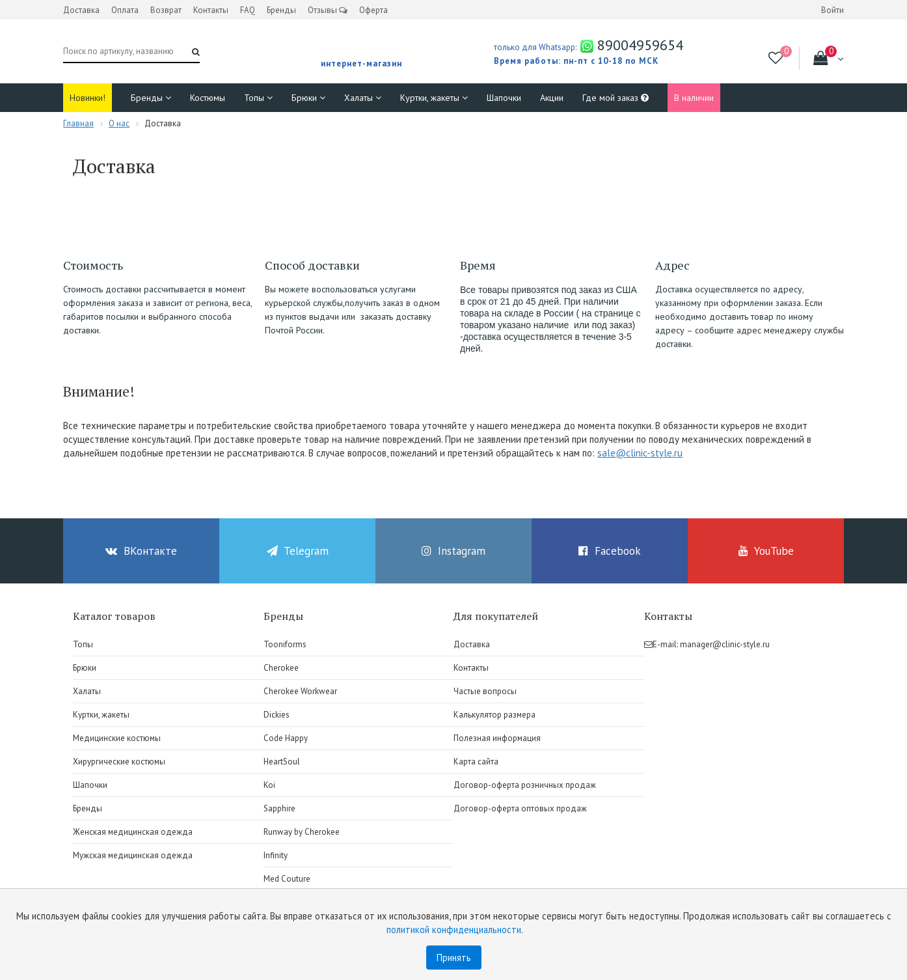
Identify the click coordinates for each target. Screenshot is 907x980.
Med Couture (287, 878)
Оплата (125, 10)
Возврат (166, 10)
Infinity (276, 855)
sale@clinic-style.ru (640, 453)
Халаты (362, 98)
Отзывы (327, 10)
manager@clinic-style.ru (725, 644)
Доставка (81, 10)
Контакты (210, 10)
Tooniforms (285, 644)
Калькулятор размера (494, 714)
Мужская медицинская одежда (133, 855)
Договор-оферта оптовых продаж (520, 808)
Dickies (277, 714)
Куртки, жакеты (434, 98)
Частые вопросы (485, 691)
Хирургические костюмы (119, 761)
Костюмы (207, 98)
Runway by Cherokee (302, 831)
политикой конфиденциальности (453, 929)
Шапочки (504, 98)
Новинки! (87, 98)
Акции (551, 98)
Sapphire (279, 808)
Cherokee (281, 667)
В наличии (694, 98)
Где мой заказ (615, 98)
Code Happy (286, 738)
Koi (269, 785)
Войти (832, 10)
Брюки (308, 98)
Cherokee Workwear (300, 691)
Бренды (281, 10)
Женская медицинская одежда (133, 831)
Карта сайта (476, 761)
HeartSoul (282, 761)
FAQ (247, 10)
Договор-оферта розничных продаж (525, 785)
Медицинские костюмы (117, 738)
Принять (454, 957)
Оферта (373, 10)
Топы (258, 98)
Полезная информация (497, 738)
